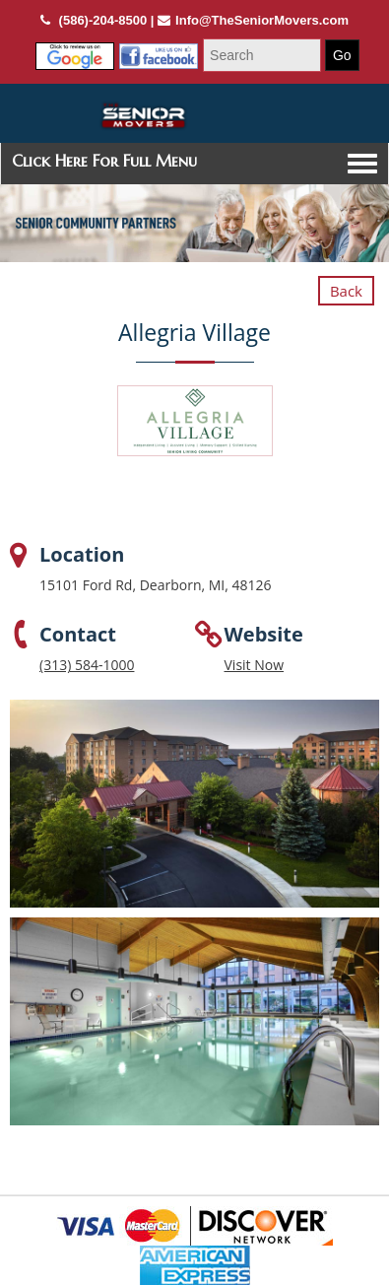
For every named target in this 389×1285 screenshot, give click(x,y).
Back (346, 291)
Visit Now (255, 664)
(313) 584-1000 (86, 664)
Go (342, 55)
